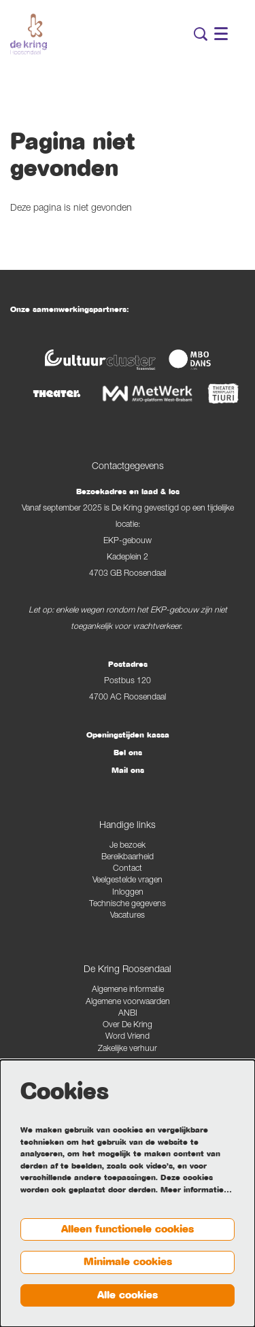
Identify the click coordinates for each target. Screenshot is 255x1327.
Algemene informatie (128, 990)
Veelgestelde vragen (127, 880)
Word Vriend (127, 1037)
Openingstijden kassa (127, 734)
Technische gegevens (127, 904)
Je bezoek (127, 846)
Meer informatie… (196, 1189)
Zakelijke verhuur (127, 1049)
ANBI (127, 1014)
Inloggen (127, 893)
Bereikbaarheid (127, 857)
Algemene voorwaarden (128, 1002)
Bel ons (128, 752)
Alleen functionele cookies (127, 1229)
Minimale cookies (128, 1262)
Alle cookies (127, 1295)
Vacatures (127, 916)
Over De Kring (127, 1025)
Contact (127, 869)
